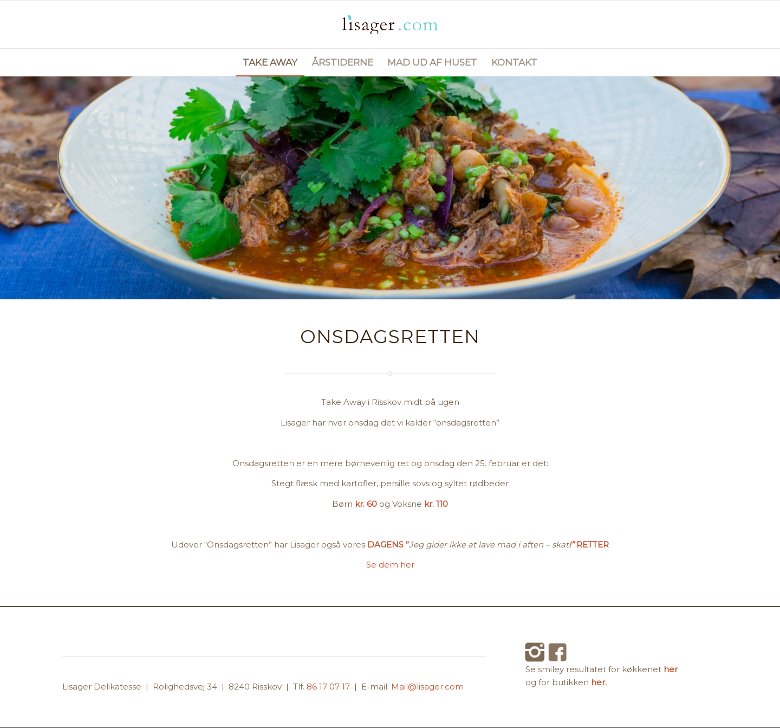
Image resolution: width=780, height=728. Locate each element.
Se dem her (390, 564)
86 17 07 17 (329, 686)
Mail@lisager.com (427, 686)
